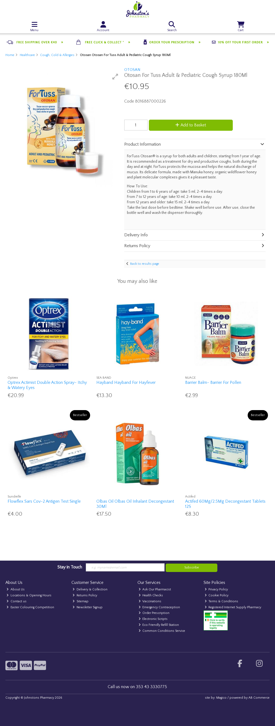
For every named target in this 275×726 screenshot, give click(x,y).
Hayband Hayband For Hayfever (126, 382)
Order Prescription (154, 613)
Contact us (16, 601)
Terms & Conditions (221, 601)
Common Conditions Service (162, 631)
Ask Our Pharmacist (155, 589)
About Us (15, 589)
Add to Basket (190, 125)
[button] (115, 76)
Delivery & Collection (90, 589)
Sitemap (81, 601)
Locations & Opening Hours (28, 595)
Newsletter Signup (88, 607)
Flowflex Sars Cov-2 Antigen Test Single (44, 501)
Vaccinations (150, 601)
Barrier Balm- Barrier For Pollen (213, 382)
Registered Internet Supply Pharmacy (233, 607)
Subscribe (191, 567)
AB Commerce (259, 697)
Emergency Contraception (159, 607)
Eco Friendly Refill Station (159, 625)
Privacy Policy (216, 589)
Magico (221, 697)
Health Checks (151, 595)
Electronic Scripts (153, 619)
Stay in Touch (69, 567)
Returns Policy (85, 595)
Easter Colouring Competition (30, 607)
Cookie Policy (217, 595)
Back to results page (144, 264)
